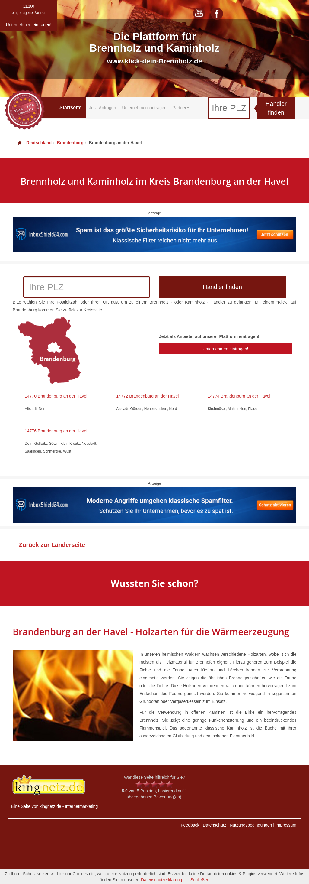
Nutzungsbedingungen (251, 825)
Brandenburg (70, 142)
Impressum (286, 825)
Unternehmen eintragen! (225, 348)
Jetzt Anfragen (102, 107)
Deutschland (34, 142)
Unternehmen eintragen (144, 107)
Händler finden (276, 108)
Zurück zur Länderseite (52, 544)
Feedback (190, 825)
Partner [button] (181, 107)
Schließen (199, 879)
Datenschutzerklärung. (162, 879)
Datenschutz (214, 825)
